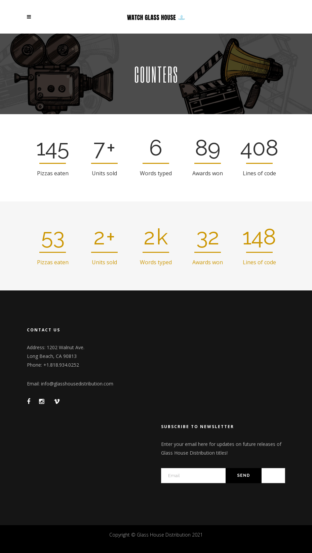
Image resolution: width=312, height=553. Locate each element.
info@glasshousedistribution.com (77, 383)
